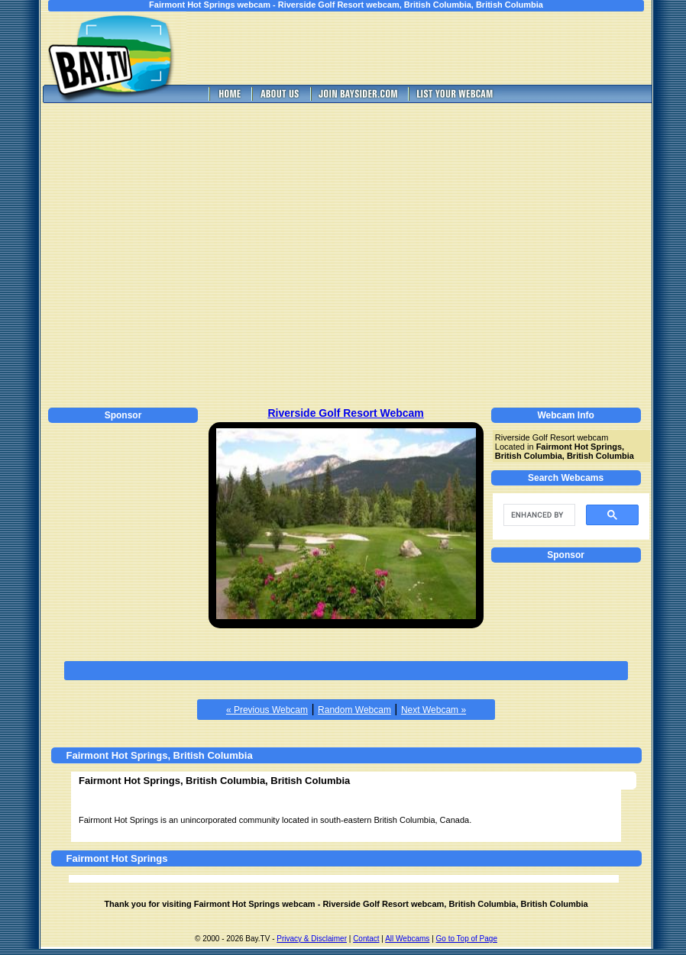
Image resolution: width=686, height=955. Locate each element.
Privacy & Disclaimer (312, 938)
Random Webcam (354, 710)
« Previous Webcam (267, 710)
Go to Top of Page (466, 938)
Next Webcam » (433, 710)
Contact (366, 938)
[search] (538, 515)
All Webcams (407, 938)
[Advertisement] (143, 253)
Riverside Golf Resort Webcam (345, 413)
